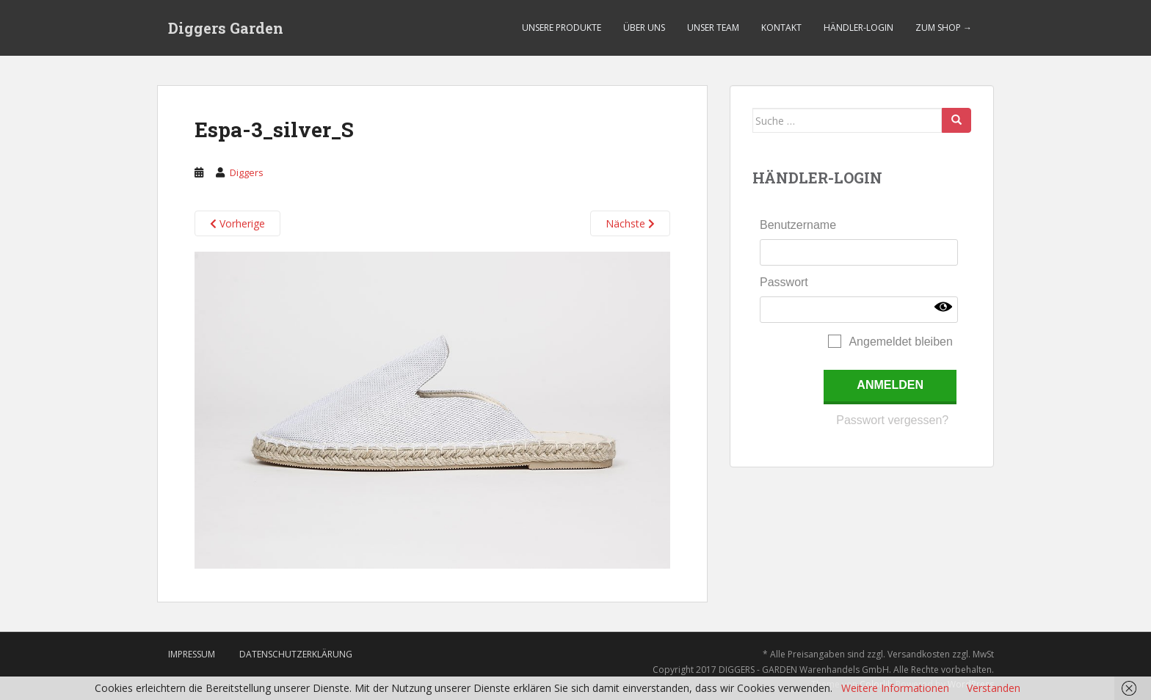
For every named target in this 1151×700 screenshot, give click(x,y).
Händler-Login (858, 27)
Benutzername (798, 225)
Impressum (191, 654)
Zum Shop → (943, 27)
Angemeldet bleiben (900, 341)
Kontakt (781, 27)
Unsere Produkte (561, 27)
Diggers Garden (225, 27)
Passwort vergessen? (892, 420)
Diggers (247, 172)
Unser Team (713, 27)
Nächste (630, 223)
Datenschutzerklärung (295, 654)
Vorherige (237, 223)
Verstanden (993, 688)
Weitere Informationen (895, 688)
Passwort (784, 282)
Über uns (644, 27)
